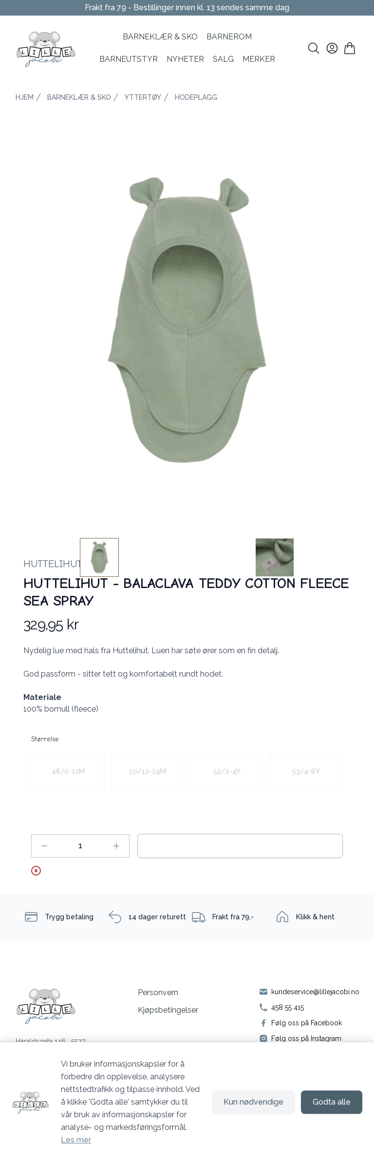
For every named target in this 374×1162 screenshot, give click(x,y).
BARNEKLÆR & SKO (160, 36)
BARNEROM (229, 36)
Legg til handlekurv (240, 845)
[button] (187, 320)
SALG (223, 59)
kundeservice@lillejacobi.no (315, 992)
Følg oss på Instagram (306, 1038)
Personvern (158, 992)
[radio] (68, 771)
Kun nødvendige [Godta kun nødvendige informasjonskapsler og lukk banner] (253, 1102)
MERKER (259, 59)
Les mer (76, 1139)
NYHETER (185, 59)
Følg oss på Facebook (306, 1023)
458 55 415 (287, 1007)
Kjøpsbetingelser (168, 1010)
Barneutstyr (128, 59)
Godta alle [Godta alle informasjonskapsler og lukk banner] (332, 1102)
